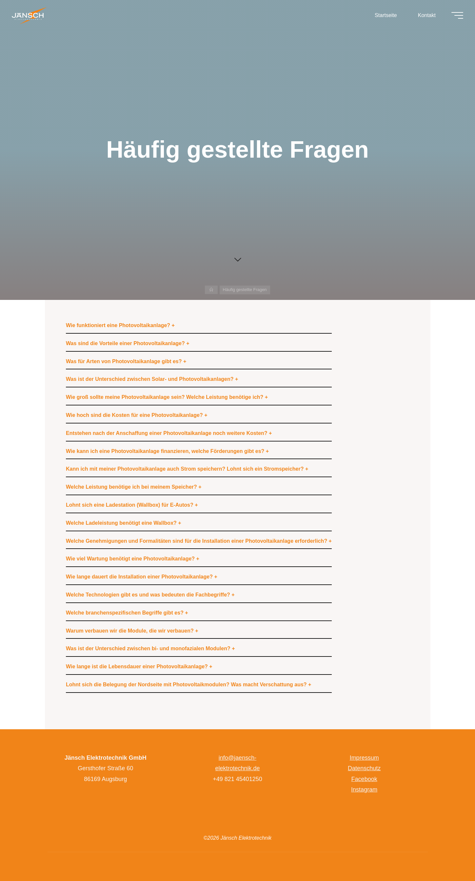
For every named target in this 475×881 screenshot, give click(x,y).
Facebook (364, 779)
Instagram (364, 789)
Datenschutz (364, 768)
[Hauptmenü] (456, 15)
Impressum (364, 757)
